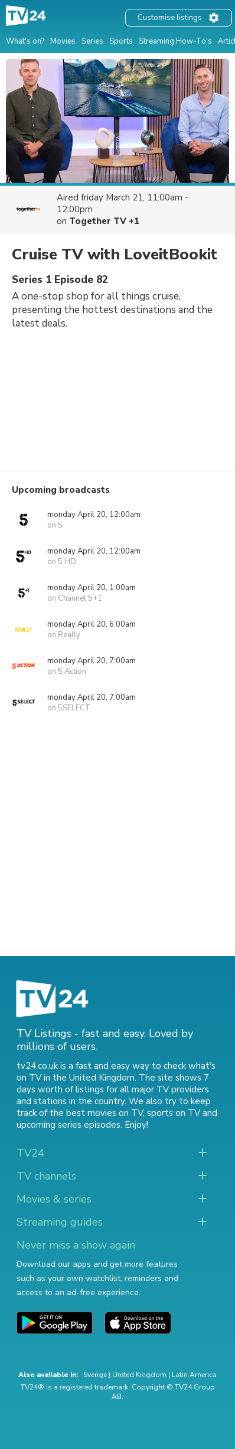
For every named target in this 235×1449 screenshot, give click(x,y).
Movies (63, 41)
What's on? (25, 41)
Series (92, 41)
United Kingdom (139, 1374)
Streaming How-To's (175, 41)
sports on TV (173, 1113)
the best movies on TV (96, 1113)
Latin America (194, 1374)
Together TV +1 (104, 221)
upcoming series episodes (68, 1125)
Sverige (95, 1374)
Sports (121, 41)
